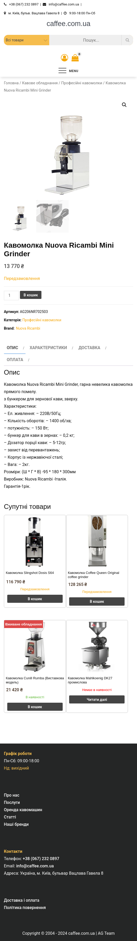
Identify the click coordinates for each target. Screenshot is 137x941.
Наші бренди (16, 824)
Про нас (11, 795)
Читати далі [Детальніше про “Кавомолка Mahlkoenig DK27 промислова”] (97, 699)
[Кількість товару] (11, 295)
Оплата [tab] (15, 359)
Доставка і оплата (21, 900)
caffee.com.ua (68, 24)
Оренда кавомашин (23, 809)
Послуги (12, 802)
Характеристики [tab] (48, 347)
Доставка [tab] (89, 347)
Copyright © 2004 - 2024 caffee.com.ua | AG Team (68, 933)
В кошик (31, 295)
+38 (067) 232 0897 (41, 858)
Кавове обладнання (40, 83)
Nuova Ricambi (28, 328)
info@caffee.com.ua (35, 865)
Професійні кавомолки (81, 83)
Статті (10, 817)
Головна (11, 83)
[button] (124, 105)
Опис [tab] (12, 347)
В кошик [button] (35, 599)
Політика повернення (25, 907)
